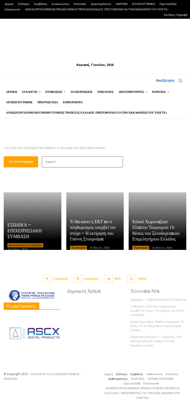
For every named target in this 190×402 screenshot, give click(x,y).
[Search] (117, 162)
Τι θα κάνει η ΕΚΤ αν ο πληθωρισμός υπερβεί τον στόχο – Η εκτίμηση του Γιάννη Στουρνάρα (93, 231)
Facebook (61, 279)
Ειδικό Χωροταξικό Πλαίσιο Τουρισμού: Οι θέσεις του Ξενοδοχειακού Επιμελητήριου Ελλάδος (155, 231)
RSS (118, 279)
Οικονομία (78, 248)
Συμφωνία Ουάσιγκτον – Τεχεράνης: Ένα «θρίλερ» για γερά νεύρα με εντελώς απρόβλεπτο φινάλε (155, 340)
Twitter (141, 279)
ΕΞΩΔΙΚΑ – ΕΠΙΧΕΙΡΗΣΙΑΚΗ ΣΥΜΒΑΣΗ (24, 231)
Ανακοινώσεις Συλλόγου (25, 245)
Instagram (91, 279)
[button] (171, 80)
